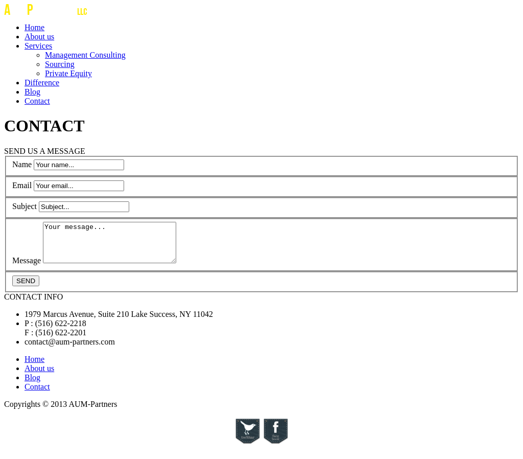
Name (22, 164)
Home (34, 27)
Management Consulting (85, 55)
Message (26, 268)
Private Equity (68, 73)
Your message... (117, 246)
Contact (37, 101)
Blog (32, 91)
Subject (24, 206)
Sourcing (60, 64)
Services (38, 45)
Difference (42, 82)
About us (39, 36)
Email (22, 185)
